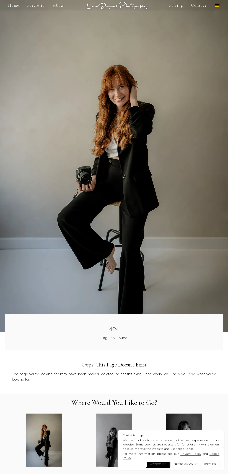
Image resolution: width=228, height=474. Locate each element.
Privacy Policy (190, 453)
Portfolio (36, 5)
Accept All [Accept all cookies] (158, 464)
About (59, 5)
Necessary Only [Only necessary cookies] (185, 464)
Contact (199, 5)
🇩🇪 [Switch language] (217, 5)
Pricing (176, 5)
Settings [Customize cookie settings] (210, 464)
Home (13, 5)
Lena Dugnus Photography (117, 5)
